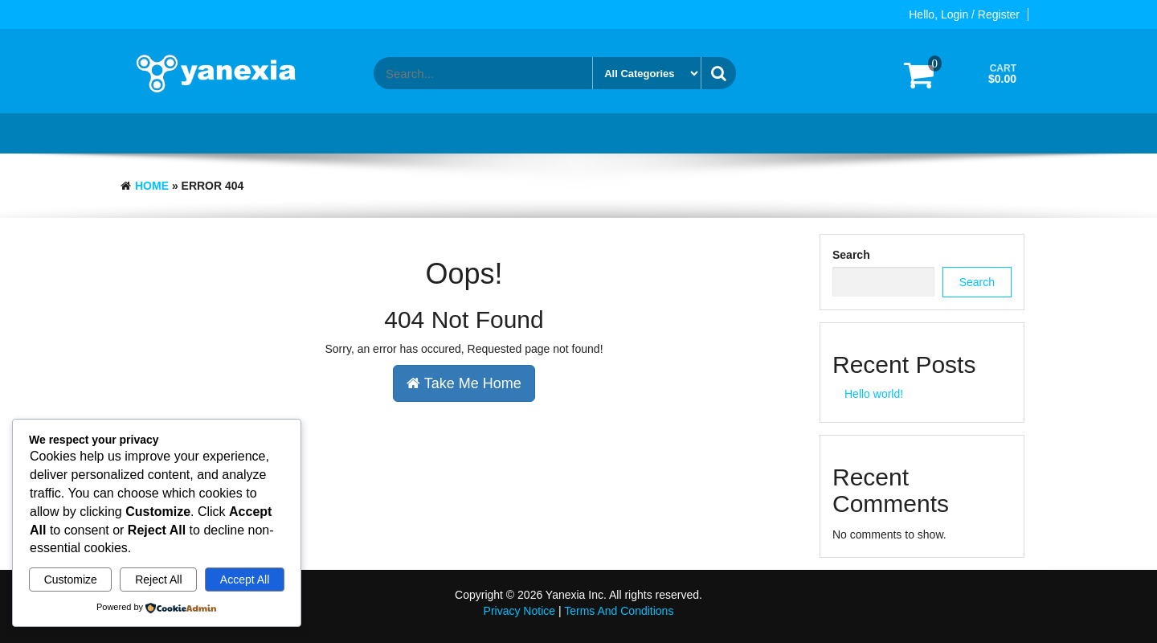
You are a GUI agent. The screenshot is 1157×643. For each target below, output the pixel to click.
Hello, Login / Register (964, 14)
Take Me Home (464, 383)
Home (152, 185)
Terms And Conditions (618, 610)
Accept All (244, 579)
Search (851, 254)
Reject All (158, 579)
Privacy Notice (519, 610)
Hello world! (873, 393)
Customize (70, 579)
